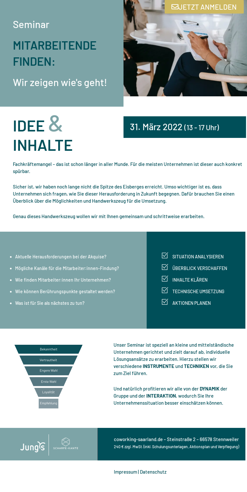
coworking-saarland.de (138, 439)
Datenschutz (153, 472)
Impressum (125, 472)
